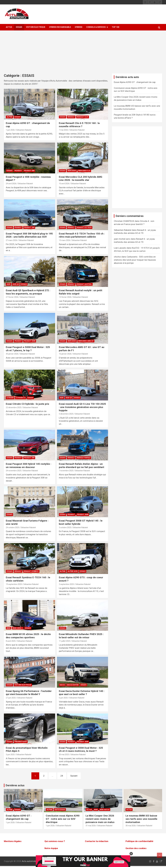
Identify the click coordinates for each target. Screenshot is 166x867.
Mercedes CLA (84, 171)
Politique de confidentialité (139, 841)
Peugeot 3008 (82, 514)
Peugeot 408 (29, 171)
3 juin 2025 (10, 754)
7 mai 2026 (63, 130)
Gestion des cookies (136, 848)
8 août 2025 (11, 641)
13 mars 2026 (64, 240)
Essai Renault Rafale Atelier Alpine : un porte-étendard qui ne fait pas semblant (81, 465)
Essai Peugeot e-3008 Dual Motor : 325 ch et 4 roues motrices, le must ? (81, 749)
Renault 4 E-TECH (84, 227)
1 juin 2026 (10, 130)
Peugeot (18, 171)
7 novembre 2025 (66, 471)
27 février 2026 (12, 297)
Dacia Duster (72, 685)
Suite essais (59, 810)
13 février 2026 (65, 297)
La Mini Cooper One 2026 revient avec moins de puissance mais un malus (100, 819)
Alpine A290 (73, 571)
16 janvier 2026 (65, 354)
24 (61, 775)
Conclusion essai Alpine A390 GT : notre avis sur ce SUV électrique (62, 819)
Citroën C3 (20, 398)
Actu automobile (30, 861)
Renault (71, 117)
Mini (96, 810)
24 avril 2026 (11, 184)
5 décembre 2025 (66, 414)
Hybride (78, 27)
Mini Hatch (104, 810)
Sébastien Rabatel (23, 130)
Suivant (73, 775)
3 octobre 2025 (65, 527)
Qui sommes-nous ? (54, 841)
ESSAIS (19, 27)
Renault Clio (82, 117)
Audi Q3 (16, 284)
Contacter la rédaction (96, 841)
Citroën (10, 398)
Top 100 (115, 27)
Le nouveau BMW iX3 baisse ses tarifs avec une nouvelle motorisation (141, 819)
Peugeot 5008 (29, 341)
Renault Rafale (83, 458)
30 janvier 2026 (12, 354)
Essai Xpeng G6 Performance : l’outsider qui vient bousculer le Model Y (29, 693)
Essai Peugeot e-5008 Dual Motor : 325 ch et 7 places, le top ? (28, 349)
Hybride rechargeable (60, 27)
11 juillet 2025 (64, 641)
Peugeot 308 (29, 227)
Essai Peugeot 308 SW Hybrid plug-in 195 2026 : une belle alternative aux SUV (29, 235)
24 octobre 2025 (12, 527)
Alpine (9, 117)
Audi (8, 284)
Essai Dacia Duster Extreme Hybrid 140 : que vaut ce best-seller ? (81, 693)
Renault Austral (84, 284)
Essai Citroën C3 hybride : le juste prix (27, 403)
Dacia (62, 685)
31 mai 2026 (91, 826)
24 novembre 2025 (13, 471)
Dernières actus (15, 785)
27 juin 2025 (11, 698)
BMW (9, 628)
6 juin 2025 (63, 698)
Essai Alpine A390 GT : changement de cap (134, 82)
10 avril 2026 (64, 184)
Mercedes (72, 171)
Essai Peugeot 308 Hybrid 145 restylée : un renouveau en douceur (28, 465)
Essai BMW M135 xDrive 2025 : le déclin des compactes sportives (28, 636)
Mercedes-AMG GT (86, 341)
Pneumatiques (21, 742)
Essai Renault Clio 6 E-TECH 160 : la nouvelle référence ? (79, 125)
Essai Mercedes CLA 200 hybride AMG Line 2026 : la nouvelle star (80, 178)
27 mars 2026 (11, 240)
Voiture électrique (35, 27)
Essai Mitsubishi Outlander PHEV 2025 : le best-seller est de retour (81, 636)
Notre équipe (51, 848)
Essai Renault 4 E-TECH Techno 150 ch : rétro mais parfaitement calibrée (82, 235)
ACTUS (9, 27)
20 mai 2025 (64, 754)
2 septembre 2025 (66, 584)
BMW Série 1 (18, 628)
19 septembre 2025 (14, 584)
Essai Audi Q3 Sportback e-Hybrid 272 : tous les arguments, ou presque (28, 292)
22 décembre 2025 (13, 407)
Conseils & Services (96, 27)
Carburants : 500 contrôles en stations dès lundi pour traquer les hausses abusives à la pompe (135, 259)
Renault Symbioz (31, 571)
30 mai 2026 (131, 826)
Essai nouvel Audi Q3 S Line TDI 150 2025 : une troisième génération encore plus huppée (82, 407)
